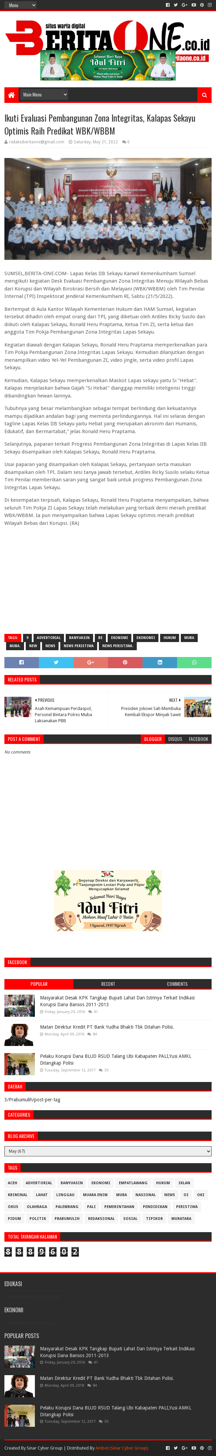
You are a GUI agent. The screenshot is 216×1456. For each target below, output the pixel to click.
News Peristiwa (79, 646)
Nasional (145, 1195)
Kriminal (17, 1195)
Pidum (14, 1219)
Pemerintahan (119, 1207)
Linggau (65, 1195)
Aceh (12, 1183)
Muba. (15, 646)
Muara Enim (95, 1195)
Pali (91, 1207)
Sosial (130, 1219)
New (33, 646)
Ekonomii (145, 638)
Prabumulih (67, 1219)
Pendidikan (155, 1207)
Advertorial (49, 638)
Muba (189, 638)
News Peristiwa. (117, 646)
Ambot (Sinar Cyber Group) (121, 1448)
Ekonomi (119, 638)
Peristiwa (187, 1207)
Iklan (184, 1183)
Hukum (170, 638)
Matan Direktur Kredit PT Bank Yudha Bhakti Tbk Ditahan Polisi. (107, 1027)
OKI (200, 1195)
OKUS (13, 1207)
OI (186, 1195)
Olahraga (37, 1207)
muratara (181, 1219)
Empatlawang (133, 1183)
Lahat (42, 1195)
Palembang (67, 1207)
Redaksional (101, 1219)
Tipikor (154, 1219)
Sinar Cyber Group (45, 1448)
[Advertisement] (108, 579)
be (100, 638)
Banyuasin (79, 638)
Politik (37, 1219)
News (50, 646)
